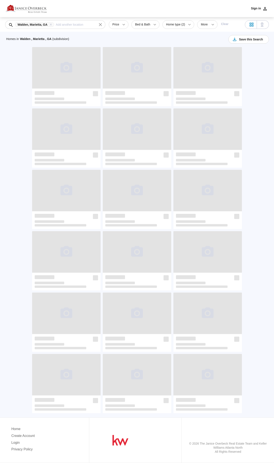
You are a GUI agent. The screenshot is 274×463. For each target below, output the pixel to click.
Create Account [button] (23, 436)
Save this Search (247, 39)
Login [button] (15, 442)
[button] (35, 24)
